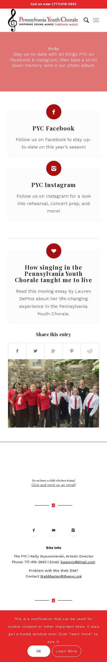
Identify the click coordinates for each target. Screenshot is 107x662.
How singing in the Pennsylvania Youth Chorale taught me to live (53, 273)
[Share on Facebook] (17, 351)
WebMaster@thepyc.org (61, 576)
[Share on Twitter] (35, 351)
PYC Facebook (53, 128)
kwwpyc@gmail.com (78, 562)
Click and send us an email (53, 485)
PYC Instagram (53, 184)
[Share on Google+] (53, 351)
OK (38, 651)
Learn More (66, 651)
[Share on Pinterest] (71, 351)
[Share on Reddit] (90, 351)
